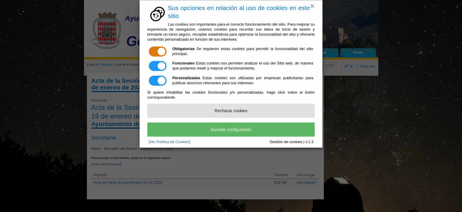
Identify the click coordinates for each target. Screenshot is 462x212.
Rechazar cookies (230, 110)
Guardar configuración (231, 129)
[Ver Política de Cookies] (169, 142)
